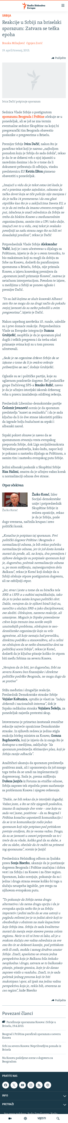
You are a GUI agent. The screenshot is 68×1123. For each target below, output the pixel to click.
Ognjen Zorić (34, 43)
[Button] (58, 58)
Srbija (6, 16)
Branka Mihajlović (13, 43)
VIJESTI (42, 1118)
